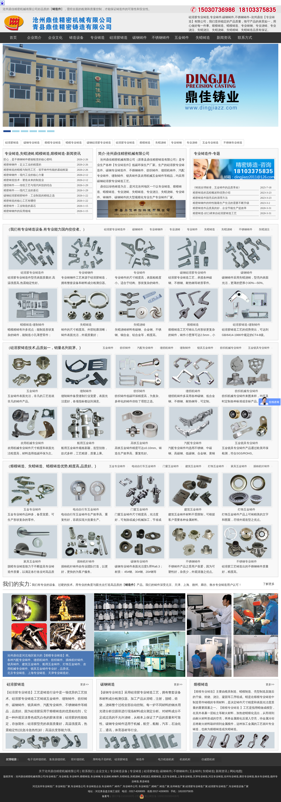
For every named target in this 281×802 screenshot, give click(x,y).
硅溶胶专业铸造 (125, 142)
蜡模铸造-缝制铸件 (32, 324)
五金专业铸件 (117, 466)
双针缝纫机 (77, 759)
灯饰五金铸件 (216, 466)
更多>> (84, 684)
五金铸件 (108, 347)
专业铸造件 (122, 165)
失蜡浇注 (264, 229)
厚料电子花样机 (102, 759)
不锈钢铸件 (245, 229)
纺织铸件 (125, 347)
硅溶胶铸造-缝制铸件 (246, 324)
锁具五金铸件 (205, 347)
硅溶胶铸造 (12, 142)
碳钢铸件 (137, 229)
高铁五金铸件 (139, 443)
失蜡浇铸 (160, 142)
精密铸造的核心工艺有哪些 (20, 200)
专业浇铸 (192, 142)
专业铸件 (192, 229)
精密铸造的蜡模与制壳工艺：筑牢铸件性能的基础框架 (36, 169)
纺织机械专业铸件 (231, 347)
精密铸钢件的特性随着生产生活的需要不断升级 (221, 203)
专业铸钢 (176, 142)
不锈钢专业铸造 (232, 142)
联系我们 (88, 771)
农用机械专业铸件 (32, 443)
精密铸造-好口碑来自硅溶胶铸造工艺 (215, 213)
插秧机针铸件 (261, 466)
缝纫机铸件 (166, 347)
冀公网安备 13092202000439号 (161, 796)
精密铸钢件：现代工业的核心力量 (24, 175)
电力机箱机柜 (166, 759)
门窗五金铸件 (171, 466)
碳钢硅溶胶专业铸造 (99, 142)
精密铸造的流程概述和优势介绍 (211, 192)
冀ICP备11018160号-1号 (125, 796)
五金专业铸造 (210, 142)
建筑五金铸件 (193, 466)
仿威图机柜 (208, 759)
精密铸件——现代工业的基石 (21, 190)
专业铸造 (135, 771)
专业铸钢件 (156, 229)
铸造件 (56, 9)
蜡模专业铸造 (74, 142)
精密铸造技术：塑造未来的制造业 (24, 180)
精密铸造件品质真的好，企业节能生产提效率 (219, 208)
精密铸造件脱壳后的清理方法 (210, 197)
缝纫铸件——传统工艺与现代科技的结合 (28, 185)
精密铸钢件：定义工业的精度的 (22, 164)
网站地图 (236, 771)
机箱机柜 (185, 759)
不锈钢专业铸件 (246, 561)
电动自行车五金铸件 (144, 466)
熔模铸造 (145, 142)
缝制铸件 (185, 347)
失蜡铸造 (209, 229)
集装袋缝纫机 (57, 759)
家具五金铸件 (239, 466)
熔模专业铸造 (53, 142)
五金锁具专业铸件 (259, 347)
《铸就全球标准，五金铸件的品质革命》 (217, 187)
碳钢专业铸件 (139, 561)
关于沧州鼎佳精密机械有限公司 (59, 771)
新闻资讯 (221, 771)
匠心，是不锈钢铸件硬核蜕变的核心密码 (28, 159)
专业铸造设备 (119, 771)
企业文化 (102, 771)
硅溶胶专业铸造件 (114, 229)
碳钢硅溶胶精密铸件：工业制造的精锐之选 (29, 195)
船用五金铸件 (86, 443)
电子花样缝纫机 (37, 759)
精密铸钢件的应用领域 (17, 211)
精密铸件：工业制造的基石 (20, 205)
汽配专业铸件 (145, 347)
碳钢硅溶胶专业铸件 (193, 272)
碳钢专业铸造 (32, 142)
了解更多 (269, 584)
